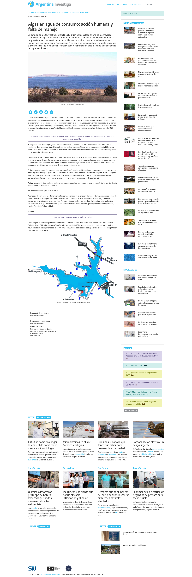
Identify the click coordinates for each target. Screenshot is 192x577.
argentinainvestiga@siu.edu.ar (50, 574)
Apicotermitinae (104, 508)
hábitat (150, 452)
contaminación (158, 449)
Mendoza (112, 455)
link (127, 358)
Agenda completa (131, 410)
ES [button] (139, 4)
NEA (117, 513)
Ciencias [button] (110, 4)
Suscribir (133, 4)
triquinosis (102, 455)
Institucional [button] (122, 4)
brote (121, 452)
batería (34, 508)
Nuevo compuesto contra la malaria (78, 217)
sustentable (32, 460)
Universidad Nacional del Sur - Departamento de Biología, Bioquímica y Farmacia (59, 12)
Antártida (80, 454)
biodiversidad (147, 454)
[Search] (153, 4)
